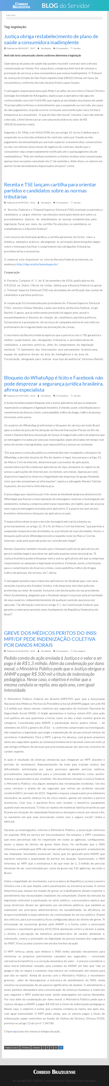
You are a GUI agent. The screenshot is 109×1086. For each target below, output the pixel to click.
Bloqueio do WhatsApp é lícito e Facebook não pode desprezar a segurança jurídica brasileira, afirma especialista (54, 384)
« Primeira (25, 1047)
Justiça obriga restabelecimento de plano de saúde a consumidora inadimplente (52, 39)
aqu (15, 1031)
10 (56, 1047)
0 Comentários (62, 48)
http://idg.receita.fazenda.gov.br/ (37, 264)
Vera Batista (46, 48)
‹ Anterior (36, 1047)
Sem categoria (79, 651)
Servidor (77, 48)
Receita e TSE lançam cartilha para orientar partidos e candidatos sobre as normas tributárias (51, 190)
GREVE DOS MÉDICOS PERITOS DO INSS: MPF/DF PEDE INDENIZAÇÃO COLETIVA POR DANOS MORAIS (51, 639)
